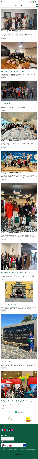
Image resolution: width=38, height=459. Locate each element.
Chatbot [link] (36, 458)
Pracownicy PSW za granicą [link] (6, 30)
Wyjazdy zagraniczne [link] (16, 30)
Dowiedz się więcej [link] (3, 39)
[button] (36, 458)
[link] (37, 5)
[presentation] (3, 419)
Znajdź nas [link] (4, 427)
